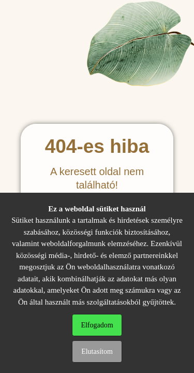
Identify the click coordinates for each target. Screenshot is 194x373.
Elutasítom (97, 351)
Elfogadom (97, 325)
